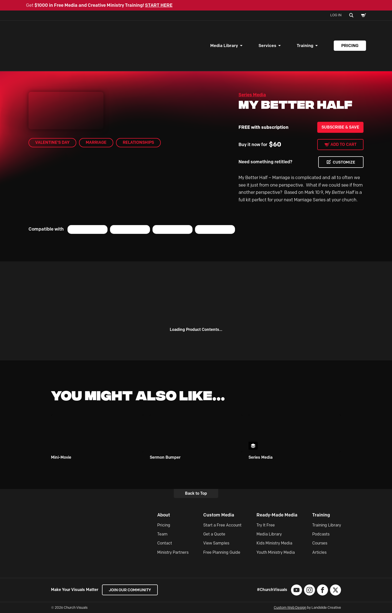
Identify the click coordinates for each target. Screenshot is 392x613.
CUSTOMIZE (343, 162)
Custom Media (218, 515)
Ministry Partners (172, 552)
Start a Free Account (222, 525)
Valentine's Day (52, 142)
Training (305, 45)
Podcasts (321, 534)
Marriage (96, 142)
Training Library (326, 525)
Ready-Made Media (277, 515)
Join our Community (131, 589)
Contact (164, 543)
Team (162, 534)
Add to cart (343, 144)
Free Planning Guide (221, 552)
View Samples (216, 543)
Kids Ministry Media (274, 543)
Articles (319, 552)
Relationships (138, 142)
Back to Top (196, 493)
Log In (336, 15)
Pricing (349, 45)
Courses (319, 543)
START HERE (158, 5)
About (163, 515)
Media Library (224, 45)
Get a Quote (214, 534)
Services (267, 45)
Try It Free (265, 525)
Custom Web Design (290, 607)
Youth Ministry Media (275, 552)
